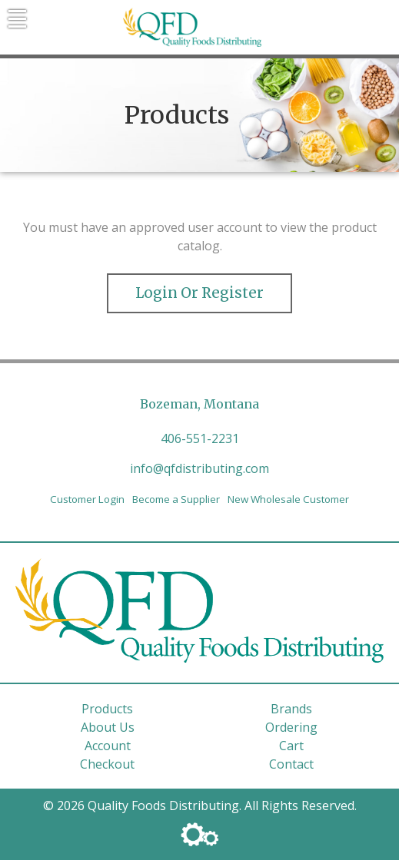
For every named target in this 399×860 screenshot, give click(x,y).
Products (107, 708)
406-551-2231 (200, 438)
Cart (291, 745)
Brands (291, 708)
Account (108, 745)
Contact (291, 764)
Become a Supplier (176, 499)
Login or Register (199, 293)
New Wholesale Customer (288, 499)
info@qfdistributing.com (199, 468)
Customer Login (87, 499)
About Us (108, 727)
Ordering (291, 727)
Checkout (107, 764)
